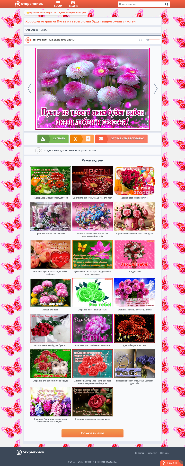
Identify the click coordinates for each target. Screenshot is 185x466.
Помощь (164, 453)
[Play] (28, 40)
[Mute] (147, 40)
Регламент (152, 453)
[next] (155, 89)
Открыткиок (32, 30)
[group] (92, 39)
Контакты (139, 453)
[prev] (30, 89)
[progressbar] (154, 40)
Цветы (44, 30)
